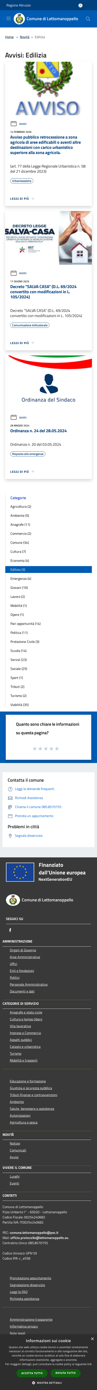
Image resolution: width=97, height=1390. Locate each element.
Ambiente (17, 1101)
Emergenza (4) (20, 578)
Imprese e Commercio (25, 1032)
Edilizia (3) (17, 569)
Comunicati (18, 1150)
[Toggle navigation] (8, 18)
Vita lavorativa (20, 1026)
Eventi (14, 1183)
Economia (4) (19, 560)
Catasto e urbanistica (25, 1046)
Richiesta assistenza (24, 1298)
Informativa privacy (24, 1326)
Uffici (13, 963)
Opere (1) (17, 614)
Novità (24, 36)
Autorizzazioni (20, 1115)
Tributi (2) (17, 686)
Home (9, 36)
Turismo (15, 1053)
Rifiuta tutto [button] (65, 1373)
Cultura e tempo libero (26, 1019)
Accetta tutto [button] (32, 1373)
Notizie (15, 1143)
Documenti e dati (22, 991)
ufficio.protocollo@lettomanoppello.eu (39, 1237)
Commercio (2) (20, 533)
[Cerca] (88, 18)
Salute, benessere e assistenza (32, 1108)
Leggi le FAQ (19, 1291)
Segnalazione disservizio (27, 1284)
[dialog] (48, 1362)
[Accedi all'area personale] (80, 5)
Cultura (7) (18, 551)
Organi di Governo (23, 950)
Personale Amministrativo (29, 984)
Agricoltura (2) (20, 506)
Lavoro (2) (17, 596)
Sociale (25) (18, 668)
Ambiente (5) (19, 515)
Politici (15, 977)
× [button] (92, 1339)
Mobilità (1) (18, 605)
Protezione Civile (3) (24, 641)
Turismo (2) (18, 695)
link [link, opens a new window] (89, 1364)
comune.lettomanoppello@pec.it (34, 1232)
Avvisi (18, 124)
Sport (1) (16, 677)
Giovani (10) (19, 587)
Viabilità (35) (19, 704)
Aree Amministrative (25, 956)
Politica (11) (19, 632)
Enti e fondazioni (22, 970)
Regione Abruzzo (18, 5)
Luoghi (15, 1176)
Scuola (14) (18, 650)
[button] (48, 1383)
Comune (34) (19, 542)
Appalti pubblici (21, 1039)
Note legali (17, 1333)
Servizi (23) (18, 659)
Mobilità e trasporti (24, 1060)
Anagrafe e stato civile (26, 1012)
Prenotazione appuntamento (30, 1278)
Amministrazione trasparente (31, 1319)
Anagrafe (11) (20, 524)
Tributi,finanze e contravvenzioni (33, 1094)
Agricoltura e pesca (24, 1122)
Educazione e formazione (28, 1081)
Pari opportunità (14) (25, 623)
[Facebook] (10, 930)
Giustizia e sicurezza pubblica (31, 1088)
